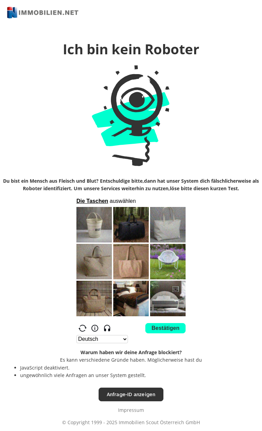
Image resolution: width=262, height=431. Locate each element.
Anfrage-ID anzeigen (131, 394)
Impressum (131, 410)
